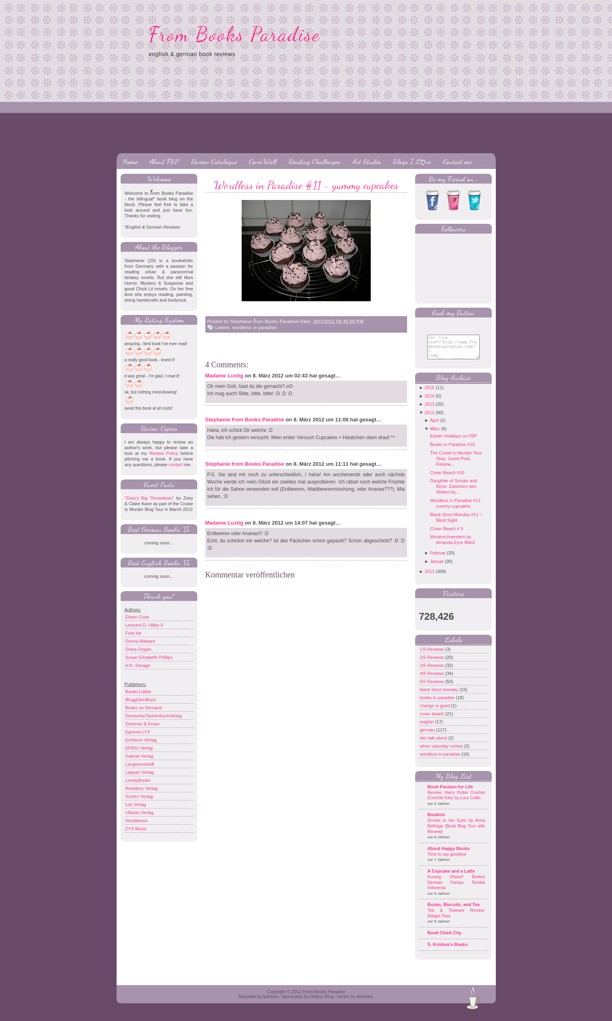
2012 (429, 418)
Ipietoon (271, 1002)
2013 (429, 410)
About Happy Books (449, 854)
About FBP (164, 161)
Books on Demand (143, 707)
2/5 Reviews (432, 663)
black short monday (440, 695)
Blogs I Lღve (412, 161)
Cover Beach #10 (447, 478)
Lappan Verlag (139, 772)
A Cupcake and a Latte (451, 877)
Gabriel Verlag (139, 756)
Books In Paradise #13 (452, 450)
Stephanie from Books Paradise (244, 420)
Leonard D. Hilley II (144, 625)
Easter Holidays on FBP (453, 442)
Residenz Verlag (141, 788)
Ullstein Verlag (139, 812)
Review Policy (163, 453)
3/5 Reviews (432, 671)
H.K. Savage (137, 665)
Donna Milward (140, 641)
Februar (438, 558)
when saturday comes (442, 752)
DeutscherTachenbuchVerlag (153, 715)
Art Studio (367, 161)
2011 (429, 577)
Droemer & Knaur (142, 723)
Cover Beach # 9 (446, 534)
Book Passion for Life (450, 792)
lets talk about (434, 744)
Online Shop (322, 1002)
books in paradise (438, 703)
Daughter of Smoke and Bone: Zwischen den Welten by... (453, 492)
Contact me (457, 161)
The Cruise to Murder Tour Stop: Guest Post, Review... (456, 464)
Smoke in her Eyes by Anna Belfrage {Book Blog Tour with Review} (456, 832)
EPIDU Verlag (139, 748)
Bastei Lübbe (138, 691)
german (428, 735)
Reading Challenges (314, 161)
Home (130, 161)
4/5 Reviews (432, 679)
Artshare (364, 1002)
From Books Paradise (234, 34)
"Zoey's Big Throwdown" (149, 498)
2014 (429, 402)
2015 (429, 393)
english (427, 727)
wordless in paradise (254, 327)
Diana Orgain (138, 649)
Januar (437, 567)
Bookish (436, 820)
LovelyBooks (137, 780)
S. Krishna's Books (448, 950)
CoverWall (262, 161)
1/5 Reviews (432, 655)
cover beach (432, 719)
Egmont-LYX (137, 731)
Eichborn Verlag (141, 740)
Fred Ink (133, 633)
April (434, 426)
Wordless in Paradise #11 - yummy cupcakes (306, 185)
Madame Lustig (224, 376)
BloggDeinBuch (140, 699)
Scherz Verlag (139, 796)
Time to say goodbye (447, 860)
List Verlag (135, 804)
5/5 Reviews (432, 687)
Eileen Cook (137, 617)
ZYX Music (136, 828)
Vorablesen (136, 820)
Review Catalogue (214, 161)
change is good (435, 711)
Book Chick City (445, 938)
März (435, 434)
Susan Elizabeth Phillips (149, 657)
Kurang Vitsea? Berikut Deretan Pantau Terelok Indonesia (456, 888)
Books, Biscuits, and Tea (454, 910)
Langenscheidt (140, 764)
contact (176, 464)
